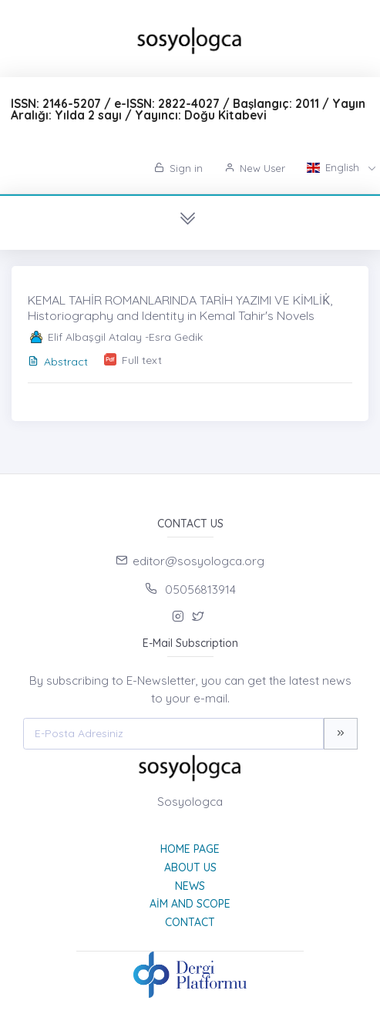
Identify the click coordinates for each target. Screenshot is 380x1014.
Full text (142, 360)
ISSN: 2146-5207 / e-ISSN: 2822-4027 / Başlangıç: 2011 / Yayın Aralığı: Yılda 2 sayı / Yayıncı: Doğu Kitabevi (188, 109)
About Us (190, 867)
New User (254, 168)
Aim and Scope (190, 904)
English (334, 167)
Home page (190, 849)
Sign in (178, 168)
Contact (190, 922)
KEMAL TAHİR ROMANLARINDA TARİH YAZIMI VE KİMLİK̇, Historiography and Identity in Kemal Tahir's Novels (180, 307)
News (190, 886)
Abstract (58, 362)
